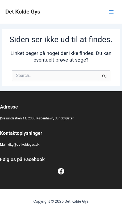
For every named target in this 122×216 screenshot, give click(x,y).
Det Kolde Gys (22, 11)
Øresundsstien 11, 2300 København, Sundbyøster (37, 118)
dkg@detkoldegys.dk (24, 144)
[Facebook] (61, 171)
